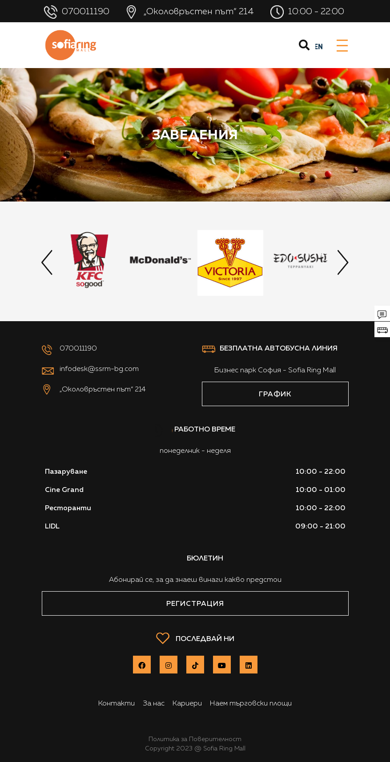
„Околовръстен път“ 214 (191, 12)
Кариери (187, 703)
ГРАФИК (275, 393)
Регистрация (195, 603)
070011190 (77, 12)
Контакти (116, 703)
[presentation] (47, 262)
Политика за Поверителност (195, 738)
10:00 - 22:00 (308, 12)
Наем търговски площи (251, 703)
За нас (154, 703)
